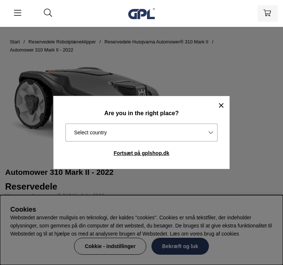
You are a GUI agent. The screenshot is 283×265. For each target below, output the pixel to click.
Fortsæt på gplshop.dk (142, 153)
